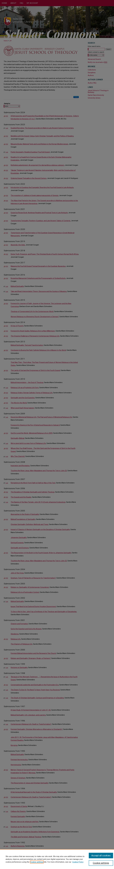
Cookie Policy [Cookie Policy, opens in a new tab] (78, 862)
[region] (57, 859)
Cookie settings (36, 862)
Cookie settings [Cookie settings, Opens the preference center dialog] (101, 863)
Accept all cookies (101, 855)
